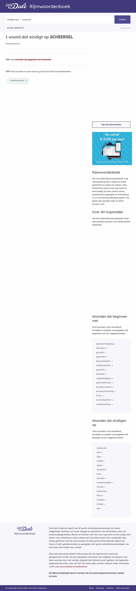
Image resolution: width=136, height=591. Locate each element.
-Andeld (100, 499)
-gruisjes (100, 478)
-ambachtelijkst (103, 482)
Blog (91, 588)
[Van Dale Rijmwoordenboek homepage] (17, 6)
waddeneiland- (103, 404)
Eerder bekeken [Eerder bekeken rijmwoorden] (15, 28)
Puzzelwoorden (18, 80)
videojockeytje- (103, 365)
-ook (98, 474)
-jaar (98, 452)
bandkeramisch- (104, 387)
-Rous (99, 495)
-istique (99, 504)
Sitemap (100, 588)
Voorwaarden (122, 588)
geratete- (101, 369)
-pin (98, 508)
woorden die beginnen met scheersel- (33, 59)
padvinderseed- (104, 382)
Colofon (110, 588)
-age (98, 456)
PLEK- (99, 395)
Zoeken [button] (122, 19)
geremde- (101, 356)
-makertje (101, 491)
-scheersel (101, 448)
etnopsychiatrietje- (105, 391)
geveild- (100, 352)
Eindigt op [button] (12, 19)
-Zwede (100, 486)
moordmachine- (104, 400)
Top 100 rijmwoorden (111, 124)
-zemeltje (100, 469)
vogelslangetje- (103, 378)
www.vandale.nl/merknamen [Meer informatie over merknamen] (73, 566)
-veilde (99, 461)
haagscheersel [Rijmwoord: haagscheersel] (13, 43)
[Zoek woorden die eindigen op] (35, 20)
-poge (99, 465)
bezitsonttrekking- (105, 344)
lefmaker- (101, 348)
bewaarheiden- (103, 361)
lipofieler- (100, 374)
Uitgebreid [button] (125, 28)
